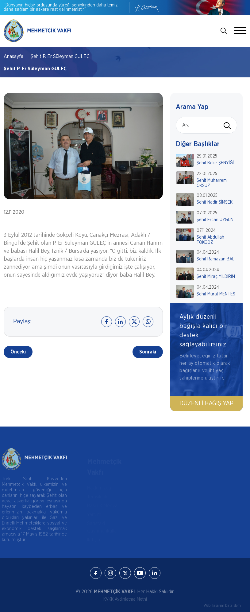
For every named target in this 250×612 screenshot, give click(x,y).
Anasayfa (13, 56)
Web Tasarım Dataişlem (222, 605)
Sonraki (147, 351)
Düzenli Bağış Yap (206, 403)
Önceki (18, 351)
